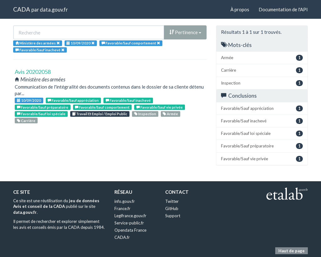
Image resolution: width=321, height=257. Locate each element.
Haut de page (291, 250)
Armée (170, 114)
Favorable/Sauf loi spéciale (41, 114)
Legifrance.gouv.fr (130, 215)
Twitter (172, 201)
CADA (21, 9)
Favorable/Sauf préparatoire (42, 107)
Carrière (26, 121)
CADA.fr (122, 237)
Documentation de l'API (283, 9)
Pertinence (185, 32)
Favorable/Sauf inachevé (128, 100)
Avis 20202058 (33, 71)
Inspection (145, 114)
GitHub (171, 208)
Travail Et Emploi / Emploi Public (99, 114)
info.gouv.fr (124, 201)
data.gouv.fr (54, 10)
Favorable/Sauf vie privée (159, 107)
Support (172, 215)
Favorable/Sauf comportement (102, 107)
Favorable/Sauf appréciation (73, 100)
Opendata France (130, 230)
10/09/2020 (29, 100)
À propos (239, 9)
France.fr (122, 208)
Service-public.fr (129, 222)
